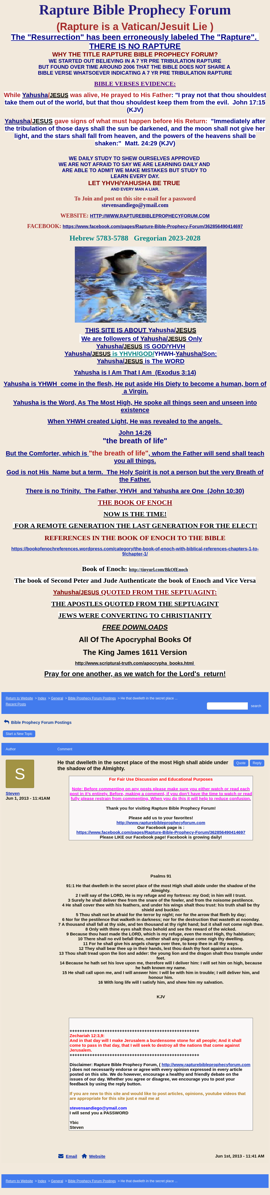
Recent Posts (16, 704)
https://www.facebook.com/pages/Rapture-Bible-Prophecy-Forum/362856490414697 (160, 832)
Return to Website (19, 698)
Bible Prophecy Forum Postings (92, 698)
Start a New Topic (19, 734)
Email (71, 1156)
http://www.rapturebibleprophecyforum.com (160, 822)
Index (42, 698)
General (57, 698)
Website (97, 1156)
